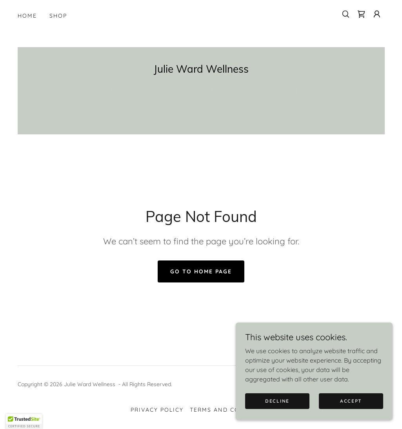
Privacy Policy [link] (157, 409)
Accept (351, 401)
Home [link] (27, 15)
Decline (277, 401)
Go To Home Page (201, 271)
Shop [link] (58, 15)
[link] (361, 14)
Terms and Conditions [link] (230, 409)
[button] (377, 14)
